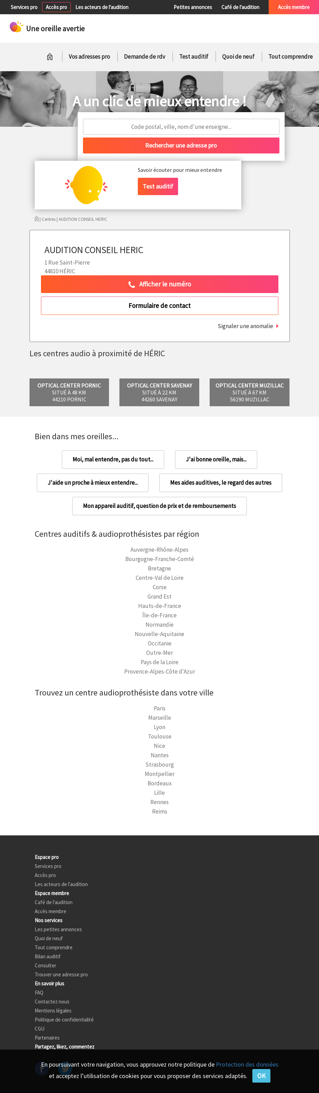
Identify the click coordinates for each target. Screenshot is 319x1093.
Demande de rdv (144, 56)
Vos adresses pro (89, 56)
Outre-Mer (159, 653)
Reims (159, 811)
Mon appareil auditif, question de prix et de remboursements (159, 506)
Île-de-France (159, 615)
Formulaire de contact (159, 305)
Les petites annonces (58, 929)
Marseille (159, 717)
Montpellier (160, 774)
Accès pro (56, 7)
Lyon (159, 727)
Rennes (159, 802)
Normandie (159, 624)
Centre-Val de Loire (160, 578)
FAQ (39, 992)
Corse (160, 587)
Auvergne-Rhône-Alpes (159, 549)
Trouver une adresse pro (61, 974)
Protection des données (247, 1064)
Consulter (45, 965)
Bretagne (159, 568)
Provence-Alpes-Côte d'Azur (159, 671)
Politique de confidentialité (64, 1019)
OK (261, 1075)
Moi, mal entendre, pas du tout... (113, 459)
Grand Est (159, 596)
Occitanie (159, 643)
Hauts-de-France (159, 606)
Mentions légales (53, 1010)
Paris (160, 708)
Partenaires (47, 1037)
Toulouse (159, 736)
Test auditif (193, 56)
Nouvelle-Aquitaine (159, 634)
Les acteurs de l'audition (101, 7)
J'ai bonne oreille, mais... (216, 459)
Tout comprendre (290, 56)
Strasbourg (159, 764)
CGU (39, 1028)
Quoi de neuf (238, 56)
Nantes (160, 755)
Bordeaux (160, 783)
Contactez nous (52, 1001)
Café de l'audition (240, 7)
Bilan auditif (48, 956)
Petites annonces (193, 7)
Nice (159, 746)
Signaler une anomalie (245, 326)
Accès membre (294, 7)
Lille (159, 792)
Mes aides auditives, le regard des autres (220, 482)
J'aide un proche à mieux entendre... (93, 482)
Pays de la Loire (159, 662)
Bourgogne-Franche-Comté (159, 559)
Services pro (24, 7)
